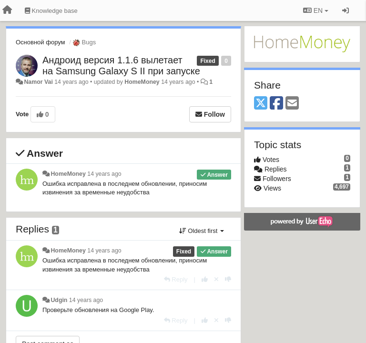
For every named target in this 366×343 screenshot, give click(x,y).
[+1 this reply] (205, 279)
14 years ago (104, 174)
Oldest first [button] (201, 230)
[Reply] (176, 279)
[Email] (292, 103)
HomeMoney (141, 82)
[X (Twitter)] (260, 103)
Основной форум (40, 42)
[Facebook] (276, 103)
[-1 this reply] (228, 279)
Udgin (59, 300)
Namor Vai (38, 82)
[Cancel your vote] (216, 279)
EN (315, 10)
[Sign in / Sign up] (345, 10)
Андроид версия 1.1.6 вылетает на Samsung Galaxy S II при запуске (121, 65)
